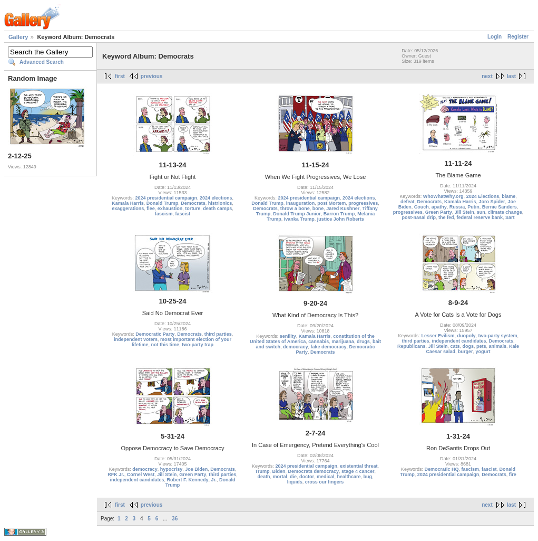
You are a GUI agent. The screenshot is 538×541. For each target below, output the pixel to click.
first (120, 76)
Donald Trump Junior (297, 213)
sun (481, 212)
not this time (165, 344)
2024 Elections (483, 196)
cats (454, 346)
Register (518, 37)
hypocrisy (171, 469)
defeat (407, 201)
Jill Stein (464, 212)
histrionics (220, 203)
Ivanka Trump (299, 219)
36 (175, 518)
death (263, 476)
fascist (183, 213)
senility (288, 336)
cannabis (318, 341)
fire (512, 474)
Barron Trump (339, 213)
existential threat (359, 466)
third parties (218, 334)
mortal (279, 476)
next (487, 76)
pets (481, 346)
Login (494, 37)
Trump (262, 471)
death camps (217, 208)
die (293, 476)
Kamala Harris (128, 203)
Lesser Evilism (437, 335)
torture (192, 208)
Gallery (18, 37)
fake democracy (328, 346)
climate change (505, 212)
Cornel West (140, 474)
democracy (295, 346)
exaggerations (128, 208)
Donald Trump (162, 203)
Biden (278, 471)
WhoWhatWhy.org (443, 196)
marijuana (342, 341)
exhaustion (170, 208)
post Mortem (331, 203)
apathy (439, 207)
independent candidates (459, 341)
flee (150, 208)
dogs (468, 346)
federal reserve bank (479, 217)
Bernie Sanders (499, 207)
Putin (473, 207)
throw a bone (295, 208)
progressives (363, 203)
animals (498, 346)
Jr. (214, 479)
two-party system (497, 335)
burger (465, 351)
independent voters (136, 339)
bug (368, 476)
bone (318, 208)
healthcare (349, 476)
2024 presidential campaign (166, 198)
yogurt (483, 351)
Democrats (193, 203)
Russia (457, 207)
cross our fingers (324, 482)
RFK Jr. (115, 474)
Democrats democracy (313, 471)
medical (326, 476)
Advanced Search (41, 62)
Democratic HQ (441, 469)
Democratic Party (154, 334)
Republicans (411, 346)
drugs (363, 341)
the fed (446, 217)
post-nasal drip (419, 217)
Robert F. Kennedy (187, 479)
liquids (294, 482)
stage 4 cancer (358, 471)
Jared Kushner (342, 208)
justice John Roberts (340, 219)
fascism (164, 213)
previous (152, 76)
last (511, 76)
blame (508, 196)
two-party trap (197, 344)
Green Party (438, 212)
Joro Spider (492, 201)
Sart (510, 217)
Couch (421, 207)
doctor (306, 476)
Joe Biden (196, 469)
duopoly (466, 335)
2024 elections (216, 198)
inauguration (300, 203)
